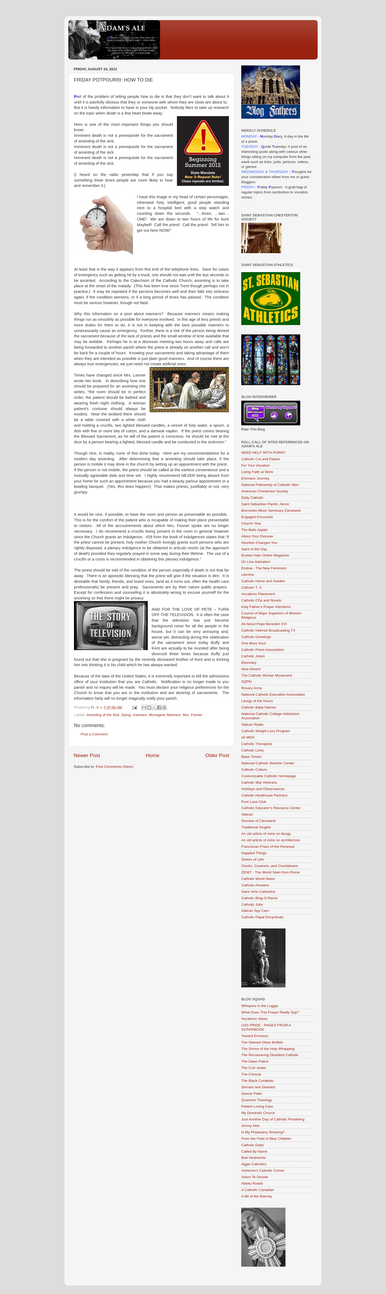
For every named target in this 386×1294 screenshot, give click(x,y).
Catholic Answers (255, 885)
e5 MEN (247, 737)
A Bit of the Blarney (256, 1196)
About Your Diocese (257, 536)
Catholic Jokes (253, 656)
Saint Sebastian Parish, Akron (265, 504)
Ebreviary (249, 663)
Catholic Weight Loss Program (265, 731)
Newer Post (87, 755)
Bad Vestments (253, 1158)
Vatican (247, 814)
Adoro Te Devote (254, 1177)
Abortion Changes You (259, 543)
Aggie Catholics (253, 1164)
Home (152, 755)
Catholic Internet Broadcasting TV (268, 630)
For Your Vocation (255, 465)
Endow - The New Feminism (264, 568)
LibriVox (247, 575)
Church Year (251, 523)
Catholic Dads (252, 1145)
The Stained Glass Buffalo (262, 1042)
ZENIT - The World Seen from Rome (270, 872)
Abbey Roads (252, 1183)
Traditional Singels (256, 827)
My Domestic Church (258, 1113)
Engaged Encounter (257, 517)
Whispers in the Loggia (259, 1006)
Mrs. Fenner (192, 715)
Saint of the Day (254, 549)
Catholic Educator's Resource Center (271, 808)
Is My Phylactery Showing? (263, 1132)
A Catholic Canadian (257, 1190)
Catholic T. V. (251, 587)
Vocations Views (254, 1019)
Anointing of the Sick (103, 715)
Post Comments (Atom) (114, 767)
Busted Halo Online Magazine (265, 555)
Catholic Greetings (256, 637)
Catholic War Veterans (259, 782)
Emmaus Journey (255, 478)
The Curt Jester (253, 1068)
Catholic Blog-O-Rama (259, 898)
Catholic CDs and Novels (261, 600)
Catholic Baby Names (258, 707)
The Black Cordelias (257, 1081)
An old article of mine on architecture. (271, 840)
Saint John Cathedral (258, 892)
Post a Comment (94, 734)
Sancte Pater (251, 1094)
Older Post (217, 755)
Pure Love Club (253, 802)
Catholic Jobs (252, 904)
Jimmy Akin (250, 1126)
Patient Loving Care (257, 1106)
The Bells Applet (254, 530)
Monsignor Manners (165, 715)
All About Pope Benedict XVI (264, 624)
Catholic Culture (254, 770)
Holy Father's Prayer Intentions (266, 607)
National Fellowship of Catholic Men (270, 485)
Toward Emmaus (254, 1036)
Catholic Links (252, 750)
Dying (126, 715)
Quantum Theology (256, 1100)
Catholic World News (258, 879)
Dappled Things (253, 853)
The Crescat (251, 1074)
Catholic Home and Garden (263, 581)
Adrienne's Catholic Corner (262, 1170)
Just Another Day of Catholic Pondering (273, 1119)
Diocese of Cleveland (258, 821)
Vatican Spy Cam (255, 911)
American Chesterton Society (264, 491)
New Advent (251, 669)
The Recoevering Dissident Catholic (270, 1055)
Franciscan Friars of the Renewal (267, 847)
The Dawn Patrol (254, 1061)
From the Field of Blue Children (266, 1139)
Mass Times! (251, 757)
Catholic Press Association (262, 650)
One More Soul (253, 643)
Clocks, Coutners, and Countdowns (269, 866)
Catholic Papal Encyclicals (262, 917)
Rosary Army (251, 688)
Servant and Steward (258, 1087)
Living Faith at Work (257, 472)
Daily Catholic (252, 498)
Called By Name (254, 1151)
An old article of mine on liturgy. (266, 834)
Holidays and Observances (262, 789)
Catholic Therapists (256, 744)
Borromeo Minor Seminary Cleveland (270, 510)
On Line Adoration (255, 562)
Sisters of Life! (252, 859)
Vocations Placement (258, 594)
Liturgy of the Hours (257, 701)
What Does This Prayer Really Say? (270, 1012)
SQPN (246, 682)
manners (140, 715)
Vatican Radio (252, 724)
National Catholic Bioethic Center (267, 763)
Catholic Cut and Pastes (260, 459)
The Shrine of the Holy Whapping (268, 1049)
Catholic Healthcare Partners (264, 795)
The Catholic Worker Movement (266, 675)
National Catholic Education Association (273, 694)
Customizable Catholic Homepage (268, 776)
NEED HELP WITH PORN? (263, 453)
